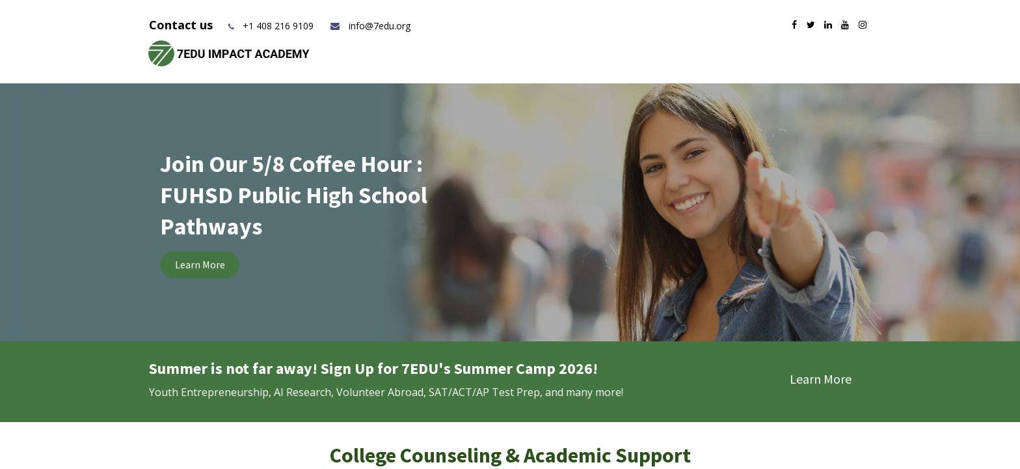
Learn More (200, 264)
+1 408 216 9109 (278, 26)
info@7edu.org (369, 26)
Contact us (182, 25)
